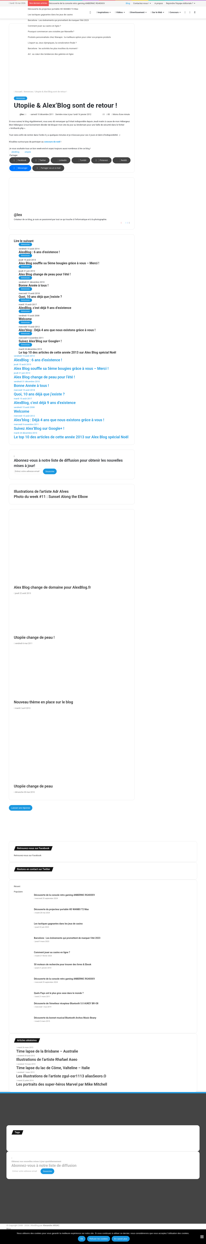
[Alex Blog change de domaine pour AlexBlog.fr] (72, 552)
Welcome (25, 319)
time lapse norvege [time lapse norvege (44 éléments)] (77, 1145)
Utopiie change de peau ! (34, 637)
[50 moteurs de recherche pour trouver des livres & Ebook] (23, 969)
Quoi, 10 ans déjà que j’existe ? (40, 297)
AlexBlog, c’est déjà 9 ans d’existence (45, 308)
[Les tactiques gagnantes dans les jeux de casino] (23, 928)
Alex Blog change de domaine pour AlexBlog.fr (52, 587)
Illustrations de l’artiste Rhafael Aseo (46, 1059)
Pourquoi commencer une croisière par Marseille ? (51, 31)
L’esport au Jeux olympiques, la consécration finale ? (52, 43)
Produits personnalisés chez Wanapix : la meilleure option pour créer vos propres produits (69, 37)
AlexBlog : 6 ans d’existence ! (39, 252)
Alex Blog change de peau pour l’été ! (45, 274)
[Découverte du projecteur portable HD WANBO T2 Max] (23, 914)
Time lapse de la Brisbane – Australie (47, 1051)
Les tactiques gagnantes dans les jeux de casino (50, 14)
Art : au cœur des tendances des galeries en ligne (51, 54)
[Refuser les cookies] (202, 1236)
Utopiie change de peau (33, 786)
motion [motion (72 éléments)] (148, 1140)
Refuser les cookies (98, 1239)
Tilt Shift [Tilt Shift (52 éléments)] (38, 1144)
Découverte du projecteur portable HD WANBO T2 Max (53, 9)
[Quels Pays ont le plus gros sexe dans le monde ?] (23, 995)
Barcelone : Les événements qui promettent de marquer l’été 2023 (58, 20)
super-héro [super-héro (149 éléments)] (19, 1144)
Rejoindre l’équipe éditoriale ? (179, 3)
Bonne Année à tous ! (33, 285)
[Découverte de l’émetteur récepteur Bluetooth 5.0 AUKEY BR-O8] (23, 1008)
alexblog (15, 152)
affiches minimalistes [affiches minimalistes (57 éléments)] (21, 1140)
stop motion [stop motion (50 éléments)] (184, 1140)
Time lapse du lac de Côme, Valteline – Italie (53, 1068)
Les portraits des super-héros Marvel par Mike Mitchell (61, 1084)
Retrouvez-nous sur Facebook (27, 855)
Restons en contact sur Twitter (33, 869)
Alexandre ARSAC (51, 1225)
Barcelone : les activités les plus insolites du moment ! (53, 48)
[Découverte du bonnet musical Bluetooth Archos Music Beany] (23, 1022)
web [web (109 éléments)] (87, 1144)
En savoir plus (120, 1239)
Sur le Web (156, 12)
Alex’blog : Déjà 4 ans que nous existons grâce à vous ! (57, 330)
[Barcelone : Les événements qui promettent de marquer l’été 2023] (23, 942)
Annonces (28, 91)
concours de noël (52, 142)
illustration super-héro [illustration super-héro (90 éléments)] (104, 1140)
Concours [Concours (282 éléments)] (40, 1139)
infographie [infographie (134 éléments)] (125, 1140)
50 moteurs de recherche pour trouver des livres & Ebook (62, 964)
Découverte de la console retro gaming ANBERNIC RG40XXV (77, 3)
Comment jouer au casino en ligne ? (44, 26)
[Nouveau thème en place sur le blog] (72, 673)
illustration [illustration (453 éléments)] (80, 1139)
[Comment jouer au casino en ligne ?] (23, 957)
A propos (158, 3)
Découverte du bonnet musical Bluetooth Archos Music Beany (65, 1017)
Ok (81, 1239)
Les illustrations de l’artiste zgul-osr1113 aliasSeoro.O (61, 1076)
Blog (128, 3)
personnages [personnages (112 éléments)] (160, 1140)
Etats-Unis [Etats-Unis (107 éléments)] (55, 1140)
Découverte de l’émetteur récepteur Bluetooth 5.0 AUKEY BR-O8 (66, 1003)
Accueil (18, 91)
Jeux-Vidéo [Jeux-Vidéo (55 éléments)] (139, 1140)
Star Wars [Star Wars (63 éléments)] (174, 1140)
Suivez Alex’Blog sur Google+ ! (40, 341)
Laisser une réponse (20, 808)
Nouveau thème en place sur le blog (43, 702)
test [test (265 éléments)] (31, 1144)
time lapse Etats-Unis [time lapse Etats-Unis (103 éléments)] (56, 1144)
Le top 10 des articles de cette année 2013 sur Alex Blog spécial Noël (67, 352)
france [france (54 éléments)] (65, 1140)
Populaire (18, 891)
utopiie (28, 152)
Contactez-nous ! (141, 3)
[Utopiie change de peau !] (72, 615)
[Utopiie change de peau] (72, 747)
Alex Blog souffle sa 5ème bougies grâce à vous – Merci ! (59, 263)
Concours (173, 12)
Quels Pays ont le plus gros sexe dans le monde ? (59, 993)
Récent (17, 886)
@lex (22, 114)
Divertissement (137, 12)
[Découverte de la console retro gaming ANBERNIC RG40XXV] (23, 899)
